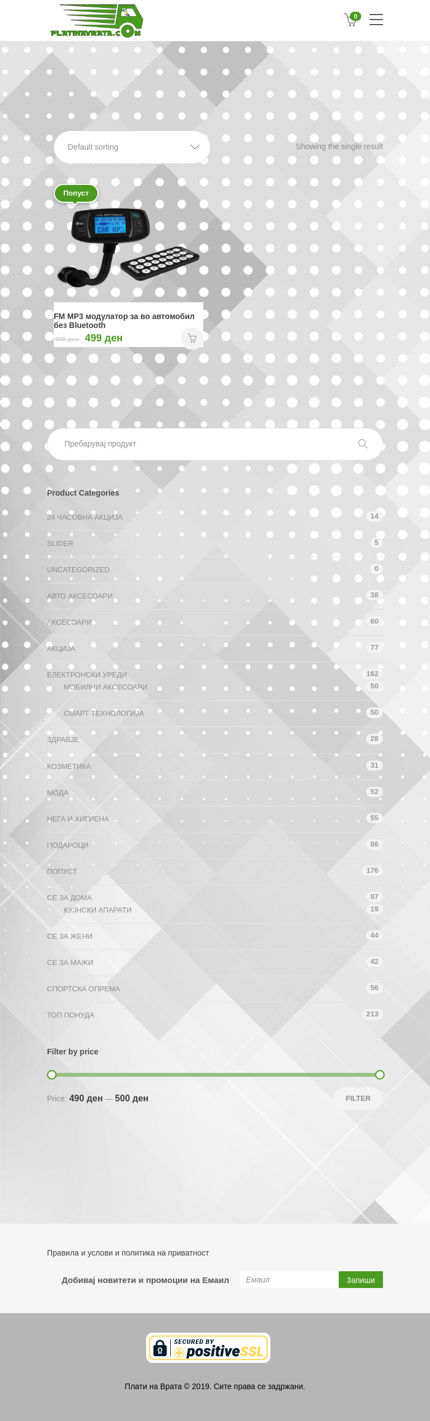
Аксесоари (69, 622)
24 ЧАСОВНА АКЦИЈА (85, 517)
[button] (132, 147)
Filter (358, 1098)
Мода (57, 792)
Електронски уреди (87, 675)
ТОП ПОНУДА (70, 1015)
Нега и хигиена (78, 819)
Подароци (67, 845)
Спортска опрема (83, 989)
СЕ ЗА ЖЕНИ (69, 936)
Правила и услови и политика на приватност (128, 1252)
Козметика (69, 766)
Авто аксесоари (80, 596)
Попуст (62, 871)
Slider (60, 543)
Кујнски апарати (98, 910)
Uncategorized (78, 569)
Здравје (63, 739)
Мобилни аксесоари (105, 687)
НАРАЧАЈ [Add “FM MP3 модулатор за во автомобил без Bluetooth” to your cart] (192, 338)
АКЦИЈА (61, 648)
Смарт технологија (104, 713)
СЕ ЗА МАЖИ (70, 962)
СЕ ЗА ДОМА (69, 898)
